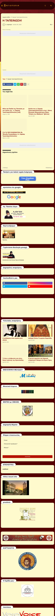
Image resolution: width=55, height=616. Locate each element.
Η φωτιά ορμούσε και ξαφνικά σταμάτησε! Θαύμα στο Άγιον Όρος (40, 359)
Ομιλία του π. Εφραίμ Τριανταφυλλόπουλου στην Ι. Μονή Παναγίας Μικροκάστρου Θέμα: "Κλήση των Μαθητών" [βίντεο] (40, 111)
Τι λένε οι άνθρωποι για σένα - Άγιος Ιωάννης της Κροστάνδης (13, 359)
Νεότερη (5, 167)
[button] (2, 5)
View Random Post (27, 178)
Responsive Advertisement (27, 33)
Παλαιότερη (49, 167)
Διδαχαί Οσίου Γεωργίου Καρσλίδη (40, 338)
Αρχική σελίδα (6, 17)
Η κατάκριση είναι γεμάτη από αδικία (13, 339)
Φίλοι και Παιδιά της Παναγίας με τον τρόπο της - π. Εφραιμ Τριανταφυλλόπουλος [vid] (13, 110)
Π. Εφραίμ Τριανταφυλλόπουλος (19, 17)
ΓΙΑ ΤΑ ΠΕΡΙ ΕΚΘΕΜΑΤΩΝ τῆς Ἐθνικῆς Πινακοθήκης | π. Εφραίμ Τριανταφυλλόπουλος (14, 134)
